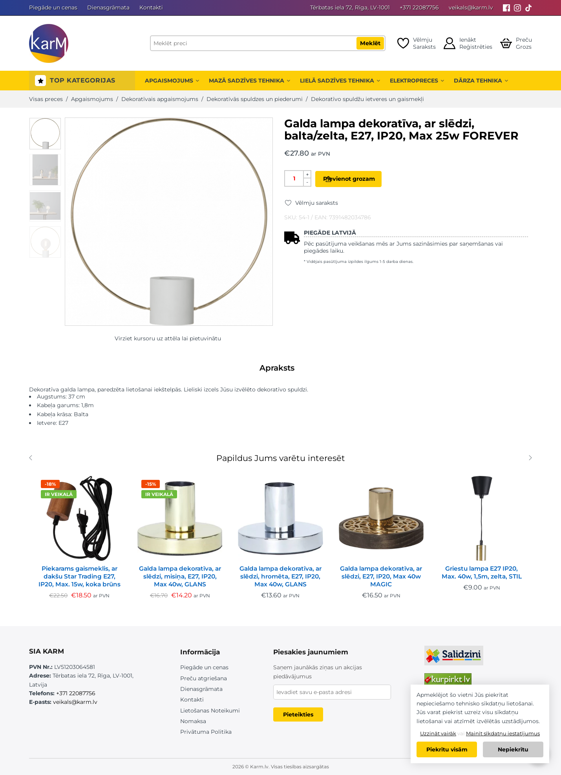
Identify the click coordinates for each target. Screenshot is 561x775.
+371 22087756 (419, 7)
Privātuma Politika (206, 731)
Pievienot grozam (361, 178)
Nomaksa (193, 721)
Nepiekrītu (513, 749)
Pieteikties (298, 714)
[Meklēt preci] (268, 43)
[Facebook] (506, 7)
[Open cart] (516, 43)
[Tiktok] (528, 7)
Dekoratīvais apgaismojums (159, 99)
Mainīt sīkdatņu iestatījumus (503, 733)
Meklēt (370, 43)
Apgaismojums (172, 80)
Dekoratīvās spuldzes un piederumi (254, 99)
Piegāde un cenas (53, 7)
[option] (45, 134)
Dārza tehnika (481, 80)
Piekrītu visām (447, 749)
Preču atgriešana (203, 678)
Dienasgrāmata (108, 7)
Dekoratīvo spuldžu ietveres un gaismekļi (367, 99)
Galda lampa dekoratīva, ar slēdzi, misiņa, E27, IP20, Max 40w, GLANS (180, 576)
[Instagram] (517, 7)
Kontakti (151, 7)
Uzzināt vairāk (438, 733)
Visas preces (46, 99)
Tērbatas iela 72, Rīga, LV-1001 (350, 7)
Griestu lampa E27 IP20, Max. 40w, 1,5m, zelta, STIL (482, 572)
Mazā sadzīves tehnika (249, 80)
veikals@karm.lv (471, 7)
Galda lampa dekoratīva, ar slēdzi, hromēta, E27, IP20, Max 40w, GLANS (280, 576)
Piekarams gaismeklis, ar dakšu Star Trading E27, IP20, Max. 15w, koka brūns (79, 576)
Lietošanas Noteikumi (210, 710)
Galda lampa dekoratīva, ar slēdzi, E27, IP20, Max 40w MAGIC (381, 576)
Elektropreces (417, 80)
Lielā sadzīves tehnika (340, 80)
